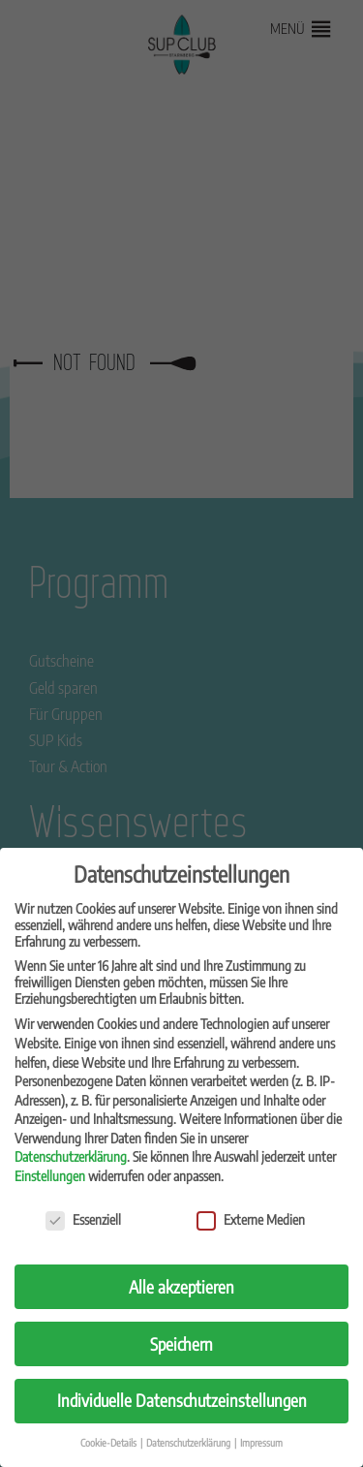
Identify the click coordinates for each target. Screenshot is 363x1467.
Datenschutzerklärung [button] (189, 1442)
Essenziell (83, 1219)
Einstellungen (50, 1176)
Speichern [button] (181, 1344)
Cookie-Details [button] (109, 1442)
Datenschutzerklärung (71, 1156)
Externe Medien (251, 1219)
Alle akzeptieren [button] (181, 1286)
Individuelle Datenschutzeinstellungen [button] (182, 1400)
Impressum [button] (261, 1442)
